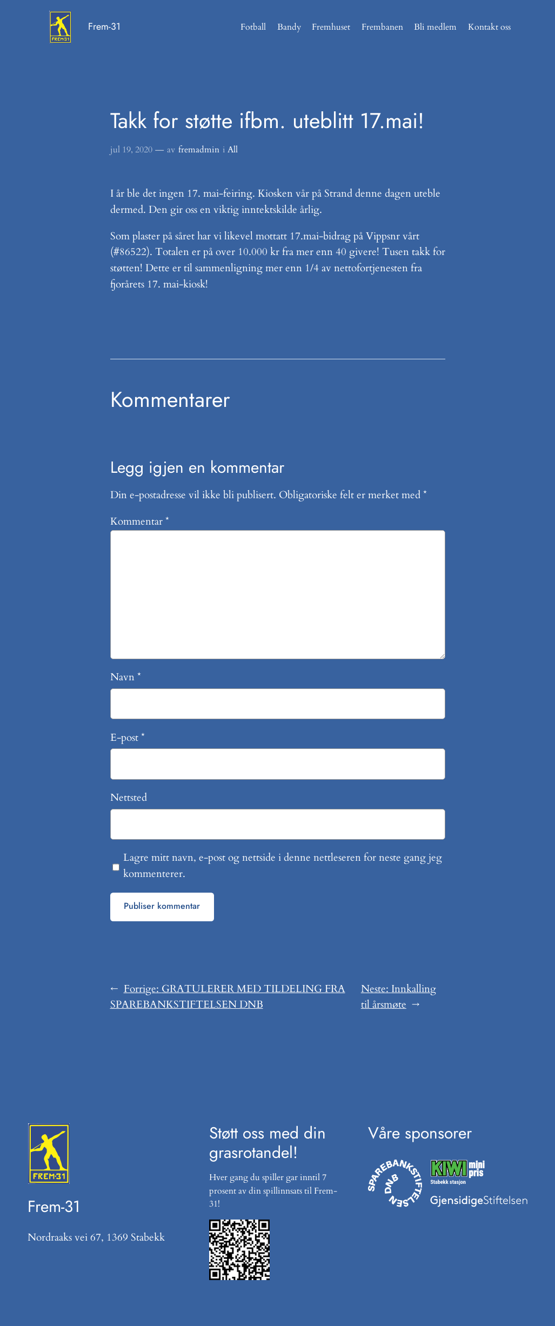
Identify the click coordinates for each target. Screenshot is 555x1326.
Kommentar (139, 521)
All (233, 150)
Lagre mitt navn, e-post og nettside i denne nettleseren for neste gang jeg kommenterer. (282, 865)
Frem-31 (104, 26)
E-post (127, 738)
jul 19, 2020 (131, 150)
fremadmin (198, 150)
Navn (125, 677)
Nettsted (128, 798)
